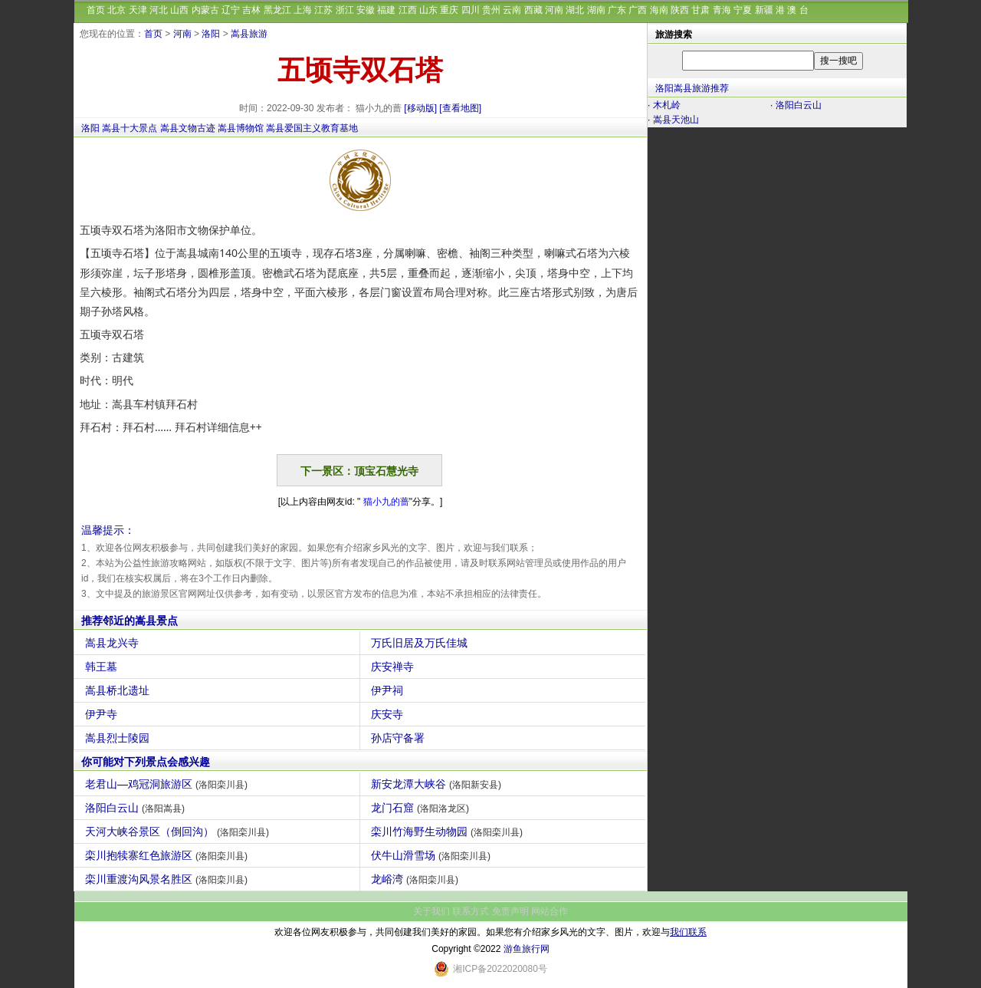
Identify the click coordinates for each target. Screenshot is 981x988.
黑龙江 (277, 10)
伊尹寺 (103, 714)
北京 (116, 10)
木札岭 (667, 105)
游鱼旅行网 (527, 949)
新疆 (764, 10)
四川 (470, 10)
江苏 (323, 10)
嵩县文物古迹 (187, 128)
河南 (554, 10)
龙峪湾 (416, 879)
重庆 (449, 10)
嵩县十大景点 (129, 128)
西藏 (533, 10)
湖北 (575, 10)
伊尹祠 (389, 690)
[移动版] (420, 108)
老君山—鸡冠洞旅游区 (168, 784)
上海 (303, 10)
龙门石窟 (422, 808)
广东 (617, 10)
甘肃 (700, 10)
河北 (158, 10)
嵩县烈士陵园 (119, 738)
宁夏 (742, 10)
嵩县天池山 (676, 119)
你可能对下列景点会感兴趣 (145, 762)
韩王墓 (103, 666)
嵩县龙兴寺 (114, 643)
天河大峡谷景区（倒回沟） (179, 831)
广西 (637, 10)
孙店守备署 (399, 738)
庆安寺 (389, 714)
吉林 (251, 10)
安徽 (365, 10)
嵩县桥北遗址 (119, 690)
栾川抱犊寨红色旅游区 (168, 855)
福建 (386, 10)
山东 (428, 10)
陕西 (680, 10)
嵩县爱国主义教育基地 (312, 128)
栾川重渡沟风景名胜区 (168, 879)
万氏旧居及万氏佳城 (421, 643)
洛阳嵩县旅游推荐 (692, 88)
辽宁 (230, 10)
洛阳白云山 (137, 808)
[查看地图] (460, 108)
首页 (96, 10)
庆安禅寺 (394, 666)
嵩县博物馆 (241, 128)
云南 (512, 10)
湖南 (596, 10)
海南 (659, 10)
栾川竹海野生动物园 (449, 831)
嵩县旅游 (249, 33)
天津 (138, 10)
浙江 (345, 10)
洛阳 (211, 33)
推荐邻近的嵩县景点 (129, 620)
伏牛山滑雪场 (432, 855)
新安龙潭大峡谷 (438, 784)
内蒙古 (205, 10)
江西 (408, 10)
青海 (722, 10)
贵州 (491, 10)
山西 (179, 10)
